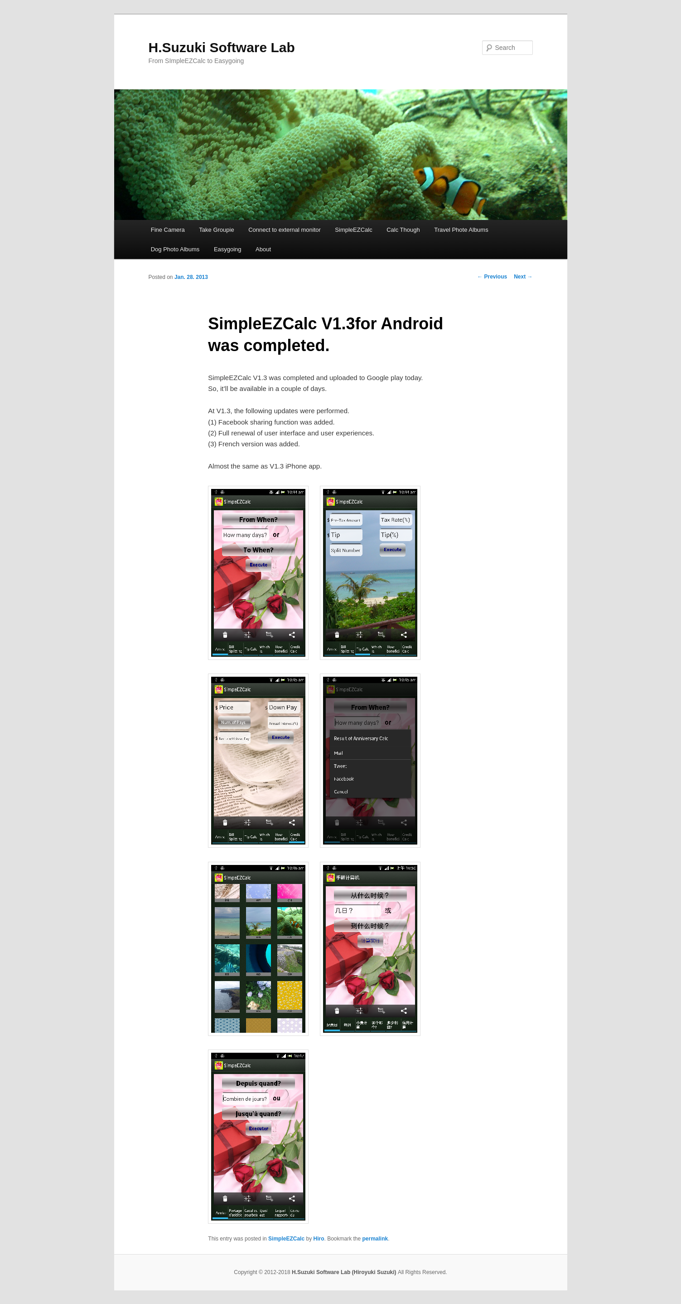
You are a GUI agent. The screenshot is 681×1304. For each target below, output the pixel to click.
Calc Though (403, 229)
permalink (375, 1239)
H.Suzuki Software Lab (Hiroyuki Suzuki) (345, 1272)
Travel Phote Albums (461, 229)
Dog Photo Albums (175, 249)
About (263, 249)
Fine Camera (168, 229)
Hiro (318, 1239)
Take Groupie (216, 229)
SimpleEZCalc (353, 229)
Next (523, 276)
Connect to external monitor (284, 229)
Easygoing (227, 249)
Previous (492, 276)
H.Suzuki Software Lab (222, 47)
